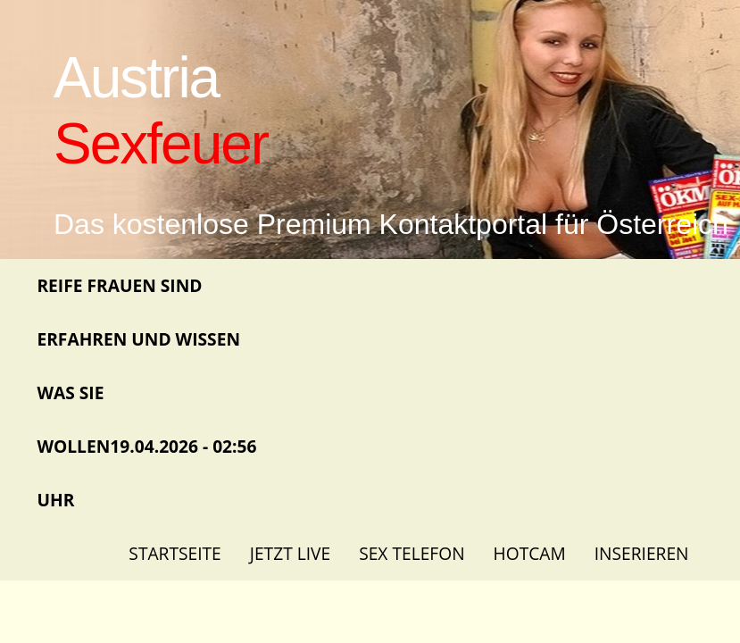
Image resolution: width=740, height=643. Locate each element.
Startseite (174, 553)
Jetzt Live (290, 553)
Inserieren (641, 553)
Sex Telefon (411, 553)
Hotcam (530, 553)
